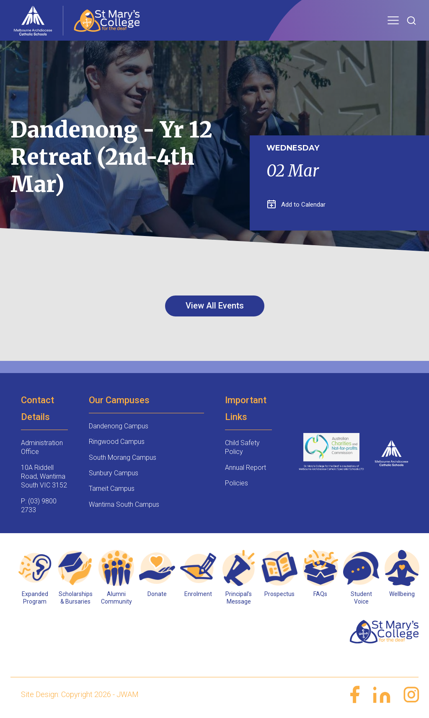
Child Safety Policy (242, 447)
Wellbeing (402, 594)
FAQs (320, 594)
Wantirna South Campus (124, 504)
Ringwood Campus (117, 442)
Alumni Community (116, 598)
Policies (236, 483)
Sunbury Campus (113, 473)
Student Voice (361, 598)
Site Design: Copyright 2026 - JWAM (80, 694)
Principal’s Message (238, 598)
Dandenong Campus (118, 426)
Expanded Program (35, 598)
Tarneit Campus (111, 488)
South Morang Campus (122, 457)
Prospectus (279, 594)
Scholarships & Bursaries (76, 598)
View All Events (215, 306)
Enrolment (198, 594)
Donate (157, 594)
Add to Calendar (296, 204)
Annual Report (245, 468)
